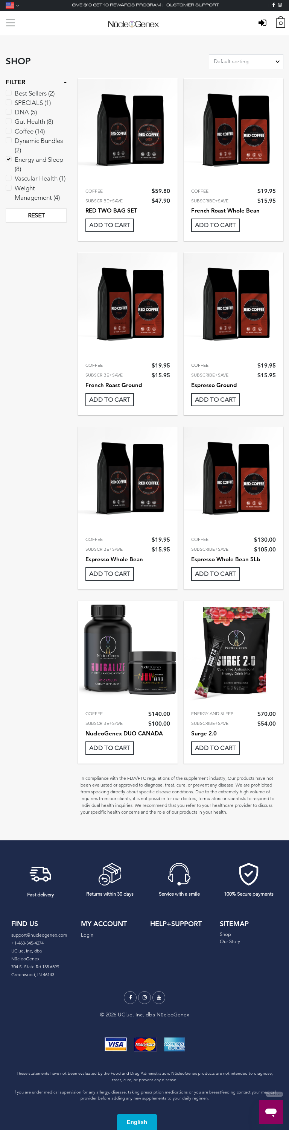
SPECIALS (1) (33, 102)
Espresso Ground (214, 385)
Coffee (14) (30, 131)
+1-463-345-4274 (27, 943)
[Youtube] (158, 997)
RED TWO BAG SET (111, 210)
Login (87, 935)
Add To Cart (109, 225)
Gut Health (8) (34, 121)
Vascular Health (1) (40, 178)
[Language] (12, 5)
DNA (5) (26, 112)
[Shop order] (246, 61)
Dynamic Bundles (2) (39, 145)
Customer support (192, 5)
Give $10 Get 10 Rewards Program (116, 5)
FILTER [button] (16, 82)
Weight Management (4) (37, 192)
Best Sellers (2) (35, 93)
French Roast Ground (113, 385)
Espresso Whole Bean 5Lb (225, 559)
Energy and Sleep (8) (39, 164)
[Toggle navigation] (10, 22)
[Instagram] (280, 5)
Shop (225, 934)
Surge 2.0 (204, 733)
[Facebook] (273, 5)
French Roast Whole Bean (225, 210)
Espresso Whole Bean (114, 559)
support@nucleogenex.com (39, 935)
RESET (36, 215)
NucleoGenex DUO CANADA (124, 733)
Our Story (230, 941)
